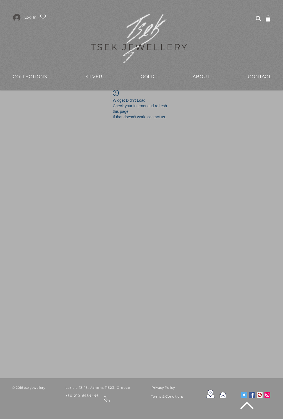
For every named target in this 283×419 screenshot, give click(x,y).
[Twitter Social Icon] (244, 395)
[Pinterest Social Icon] (260, 395)
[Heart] (43, 17)
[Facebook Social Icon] (252, 395)
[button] (93, 76)
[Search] (258, 19)
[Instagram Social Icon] (267, 395)
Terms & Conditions (167, 396)
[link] (268, 19)
